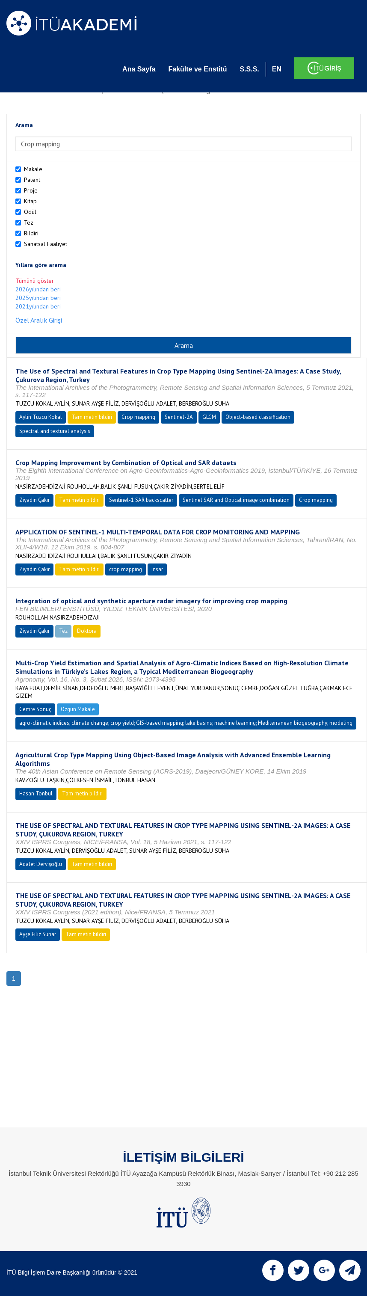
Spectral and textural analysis (54, 431)
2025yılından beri (38, 298)
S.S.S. (249, 69)
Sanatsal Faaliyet (45, 244)
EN (276, 69)
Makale (33, 169)
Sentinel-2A (179, 417)
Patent (32, 180)
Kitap (30, 201)
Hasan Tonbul (36, 793)
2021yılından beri (38, 306)
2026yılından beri (38, 289)
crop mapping (125, 569)
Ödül (30, 212)
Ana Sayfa (138, 69)
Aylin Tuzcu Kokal (40, 417)
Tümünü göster (34, 281)
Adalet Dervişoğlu (40, 864)
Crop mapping (138, 417)
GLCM (209, 417)
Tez (28, 222)
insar (157, 569)
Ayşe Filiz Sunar (37, 934)
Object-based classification (257, 417)
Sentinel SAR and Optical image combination (236, 500)
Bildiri (31, 233)
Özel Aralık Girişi (38, 320)
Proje (31, 190)
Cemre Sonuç (35, 709)
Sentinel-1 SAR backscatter (141, 500)
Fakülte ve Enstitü (197, 69)
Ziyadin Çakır (34, 500)
